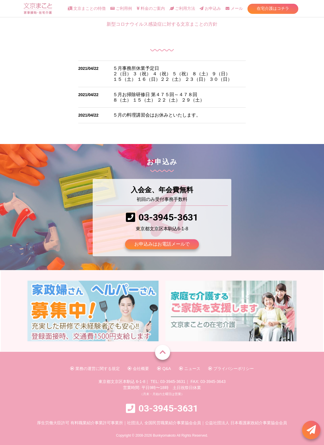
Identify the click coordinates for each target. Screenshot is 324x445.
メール (234, 8)
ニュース (189, 368)
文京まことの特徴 (87, 8)
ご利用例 (121, 8)
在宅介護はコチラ (273, 8)
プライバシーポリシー (231, 368)
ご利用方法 (182, 8)
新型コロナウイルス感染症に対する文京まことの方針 (162, 24)
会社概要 (138, 368)
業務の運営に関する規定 (95, 368)
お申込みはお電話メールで (162, 244)
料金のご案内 (151, 8)
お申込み (210, 8)
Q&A (164, 368)
